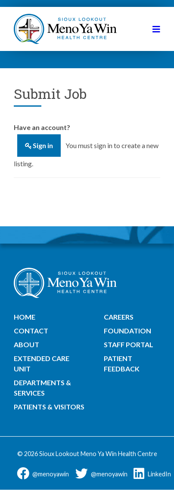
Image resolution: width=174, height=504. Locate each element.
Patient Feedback (122, 363)
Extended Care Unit (41, 363)
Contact (31, 330)
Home (24, 317)
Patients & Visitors (49, 407)
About (26, 344)
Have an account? (42, 127)
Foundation (127, 330)
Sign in (43, 145)
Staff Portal (128, 344)
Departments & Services (42, 387)
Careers (119, 317)
